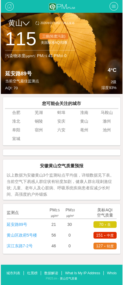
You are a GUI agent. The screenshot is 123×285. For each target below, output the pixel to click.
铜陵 (39, 121)
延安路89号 (17, 224)
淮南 (84, 112)
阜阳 (16, 130)
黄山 (19, 23)
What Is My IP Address (82, 273)
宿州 (39, 130)
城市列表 (13, 273)
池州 (107, 130)
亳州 (84, 130)
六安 (61, 130)
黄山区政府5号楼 (22, 235)
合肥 (16, 112)
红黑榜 (32, 273)
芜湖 (39, 112)
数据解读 (51, 273)
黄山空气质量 (68, 278)
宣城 (16, 138)
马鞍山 (107, 112)
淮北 (16, 121)
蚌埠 (61, 112)
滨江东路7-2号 (20, 246)
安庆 (61, 121)
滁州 (107, 121)
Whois (112, 273)
